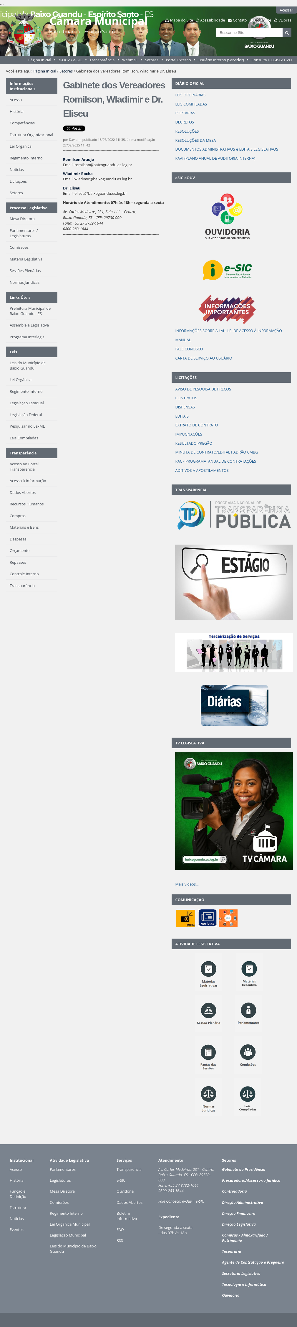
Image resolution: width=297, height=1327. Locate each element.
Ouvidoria (125, 1191)
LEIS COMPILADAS (191, 104)
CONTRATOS (186, 397)
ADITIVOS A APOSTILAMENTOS (201, 470)
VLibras (284, 20)
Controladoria (234, 1191)
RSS (120, 1240)
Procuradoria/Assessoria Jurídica (251, 1180)
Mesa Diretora (62, 1191)
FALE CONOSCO (189, 349)
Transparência (102, 59)
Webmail (129, 59)
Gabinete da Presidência (243, 1169)
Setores (151, 59)
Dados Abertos (129, 1202)
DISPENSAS (185, 407)
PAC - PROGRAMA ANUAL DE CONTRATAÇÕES (215, 461)
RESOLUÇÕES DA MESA (195, 140)
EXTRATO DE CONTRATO (196, 425)
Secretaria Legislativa (241, 1273)
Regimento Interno (66, 1213)
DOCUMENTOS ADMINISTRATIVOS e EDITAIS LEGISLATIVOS (226, 149)
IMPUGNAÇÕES (188, 434)
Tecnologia (231, 1284)
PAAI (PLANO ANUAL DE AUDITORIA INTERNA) (215, 158)
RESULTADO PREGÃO (193, 443)
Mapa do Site (181, 20)
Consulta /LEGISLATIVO (271, 59)
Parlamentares (62, 1169)
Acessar (286, 10)
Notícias (17, 1218)
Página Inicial (39, 59)
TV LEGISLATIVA (189, 743)
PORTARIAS (185, 113)
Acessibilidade (212, 20)
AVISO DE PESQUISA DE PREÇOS (203, 389)
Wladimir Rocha (78, 173)
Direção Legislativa (239, 1224)
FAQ (120, 1229)
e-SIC (121, 1180)
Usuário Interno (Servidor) (221, 59)
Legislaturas (60, 1180)
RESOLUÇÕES (187, 131)
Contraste (262, 20)
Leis (13, 352)
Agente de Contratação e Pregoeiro (253, 1262)
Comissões (59, 1202)
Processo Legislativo (28, 207)
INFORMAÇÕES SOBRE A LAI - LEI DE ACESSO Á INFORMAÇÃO (228, 330)
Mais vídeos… (187, 884)
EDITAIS (182, 416)
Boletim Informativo (127, 1216)
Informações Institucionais (22, 86)
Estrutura (18, 1207)
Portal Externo (178, 59)
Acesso (16, 1169)
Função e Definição (18, 1193)
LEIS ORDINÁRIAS (190, 95)
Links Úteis (20, 297)
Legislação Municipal (68, 1235)
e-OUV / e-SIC (70, 59)
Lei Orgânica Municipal (69, 1224)
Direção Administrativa (242, 1202)
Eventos (17, 1229)
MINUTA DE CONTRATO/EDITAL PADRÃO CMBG (216, 452)
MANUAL (183, 339)
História (17, 1180)
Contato (240, 20)
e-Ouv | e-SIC (193, 1201)
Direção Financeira (238, 1213)
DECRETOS (184, 122)
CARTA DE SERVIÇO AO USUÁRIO (203, 358)
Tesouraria (231, 1251)
